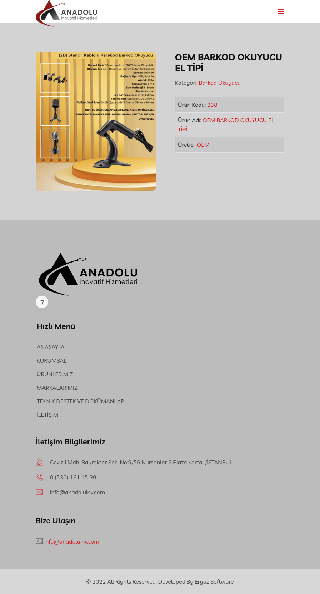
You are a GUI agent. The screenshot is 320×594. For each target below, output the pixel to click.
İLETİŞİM (47, 414)
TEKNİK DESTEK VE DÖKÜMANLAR (80, 401)
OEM (203, 144)
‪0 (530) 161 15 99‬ (73, 477)
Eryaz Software (214, 581)
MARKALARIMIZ (57, 387)
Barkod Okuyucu (219, 82)
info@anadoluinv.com (77, 492)
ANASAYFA (50, 346)
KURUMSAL (51, 360)
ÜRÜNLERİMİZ (55, 374)
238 (212, 104)
